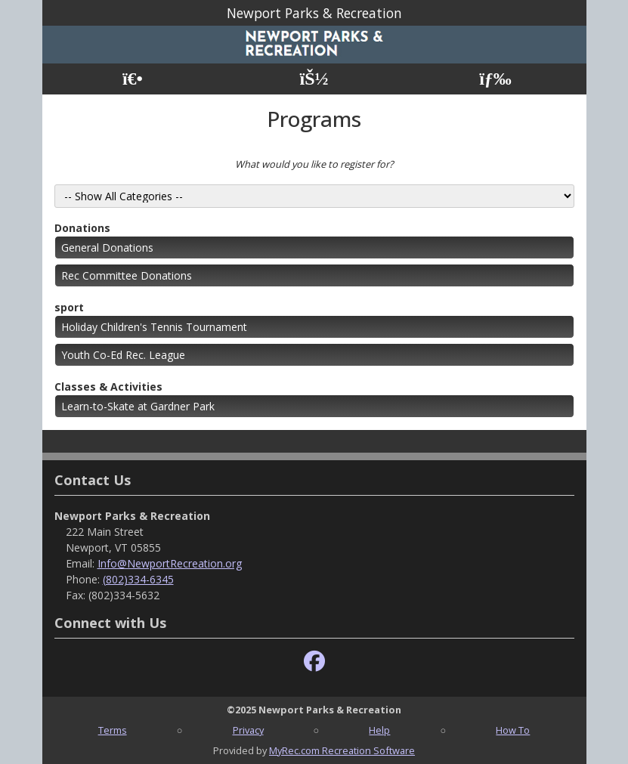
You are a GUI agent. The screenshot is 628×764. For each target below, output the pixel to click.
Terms (112, 730)
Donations (82, 228)
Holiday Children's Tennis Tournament (154, 327)
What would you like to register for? (314, 164)
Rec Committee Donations (126, 275)
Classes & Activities (108, 386)
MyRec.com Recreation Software (342, 750)
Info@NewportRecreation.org (169, 563)
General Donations (107, 247)
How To (513, 730)
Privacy (248, 730)
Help (379, 730)
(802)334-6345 (138, 579)
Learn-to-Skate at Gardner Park (138, 406)
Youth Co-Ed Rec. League (123, 355)
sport (69, 307)
